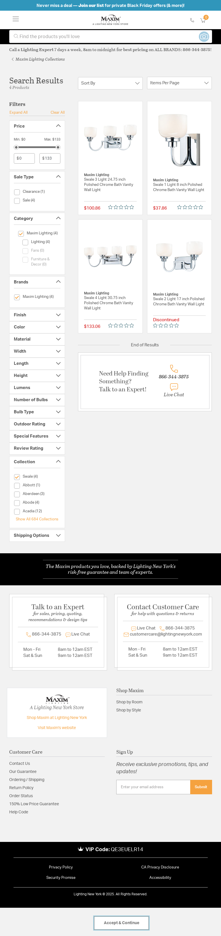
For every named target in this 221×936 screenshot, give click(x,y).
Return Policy (21, 788)
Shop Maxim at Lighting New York (57, 718)
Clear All (58, 113)
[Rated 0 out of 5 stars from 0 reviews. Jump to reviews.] (122, 207)
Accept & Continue (121, 923)
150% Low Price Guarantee (34, 804)
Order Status (21, 796)
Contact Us (19, 764)
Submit (201, 787)
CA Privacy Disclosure (160, 867)
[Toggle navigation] (15, 20)
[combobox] (110, 36)
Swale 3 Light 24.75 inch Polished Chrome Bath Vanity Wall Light (108, 185)
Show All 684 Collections (37, 519)
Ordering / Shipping (26, 780)
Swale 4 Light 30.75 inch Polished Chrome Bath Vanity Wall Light (108, 303)
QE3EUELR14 (127, 849)
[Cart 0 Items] (206, 20)
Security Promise (60, 878)
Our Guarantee (23, 772)
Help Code (18, 812)
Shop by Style (128, 710)
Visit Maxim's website (57, 728)
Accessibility (160, 878)
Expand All (18, 113)
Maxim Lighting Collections (38, 59)
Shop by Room (129, 702)
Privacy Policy (61, 867)
